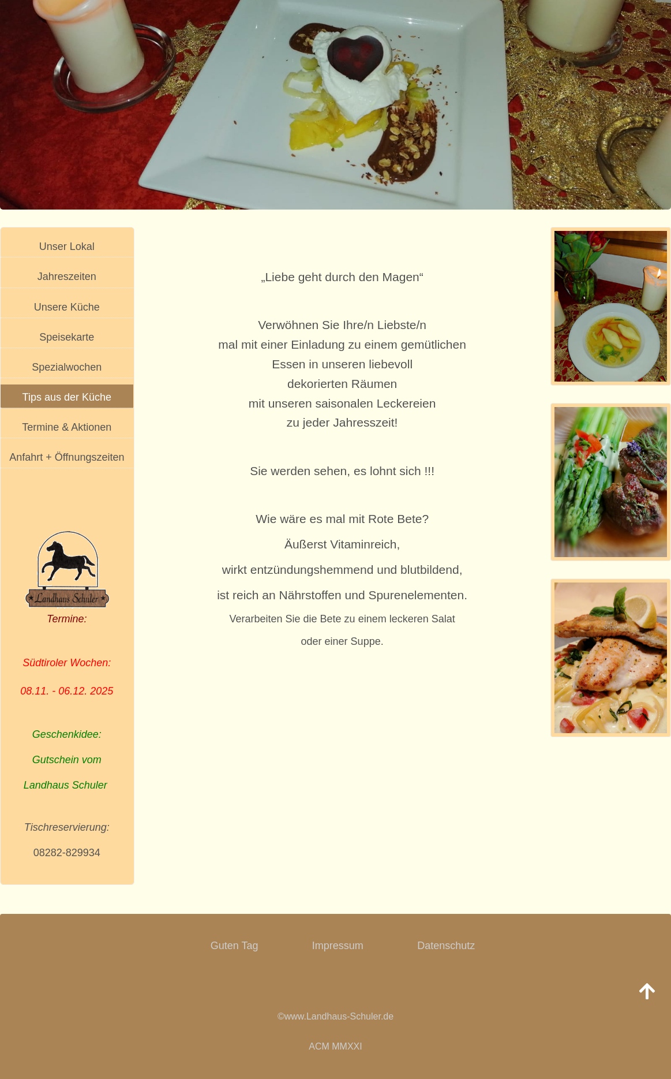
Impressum (337, 945)
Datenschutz (446, 945)
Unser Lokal (67, 246)
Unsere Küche (67, 307)
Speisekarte (66, 337)
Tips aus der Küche (67, 397)
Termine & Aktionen (66, 427)
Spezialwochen (67, 367)
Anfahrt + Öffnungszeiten (66, 457)
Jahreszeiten (67, 276)
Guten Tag (234, 945)
